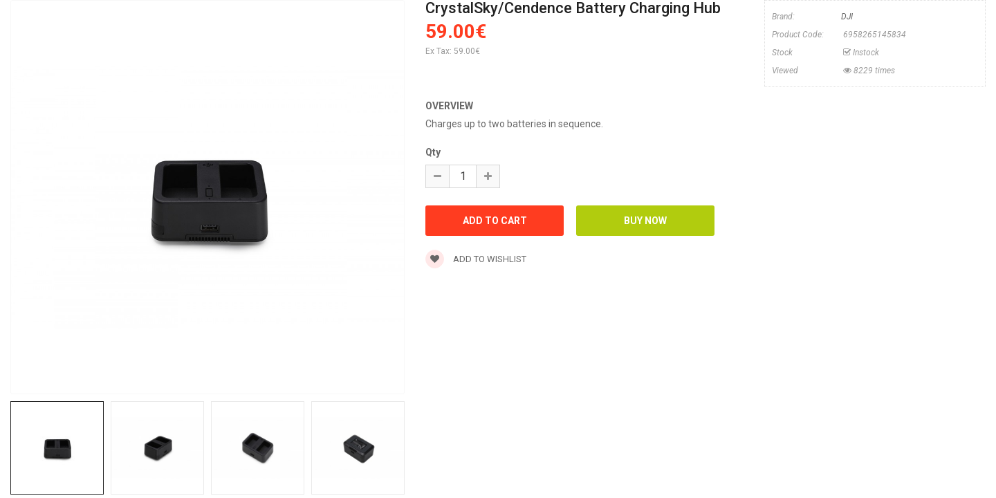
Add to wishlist (475, 259)
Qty (433, 152)
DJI (847, 16)
